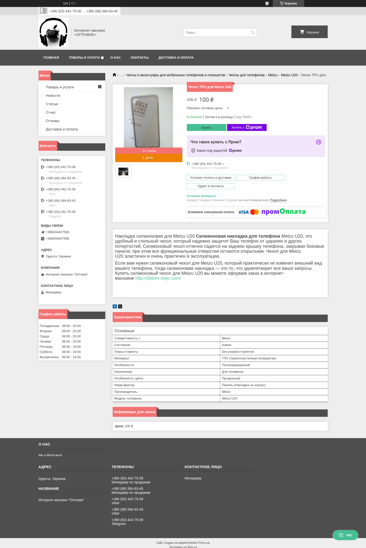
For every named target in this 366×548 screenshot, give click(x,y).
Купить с (247, 127)
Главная (51, 57)
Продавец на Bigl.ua (183, 539)
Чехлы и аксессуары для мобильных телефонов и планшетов (175, 75)
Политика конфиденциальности (223, 543)
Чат (345, 535)
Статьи (52, 104)
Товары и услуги (84, 57)
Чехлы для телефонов (247, 75)
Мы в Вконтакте (50, 446)
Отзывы (53, 121)
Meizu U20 (289, 75)
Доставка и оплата (176, 57)
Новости (53, 95)
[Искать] (253, 32)
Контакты (140, 57)
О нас (115, 57)
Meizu (272, 75)
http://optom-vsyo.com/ (158, 269)
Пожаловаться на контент (180, 543)
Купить (206, 127)
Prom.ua (204, 534)
